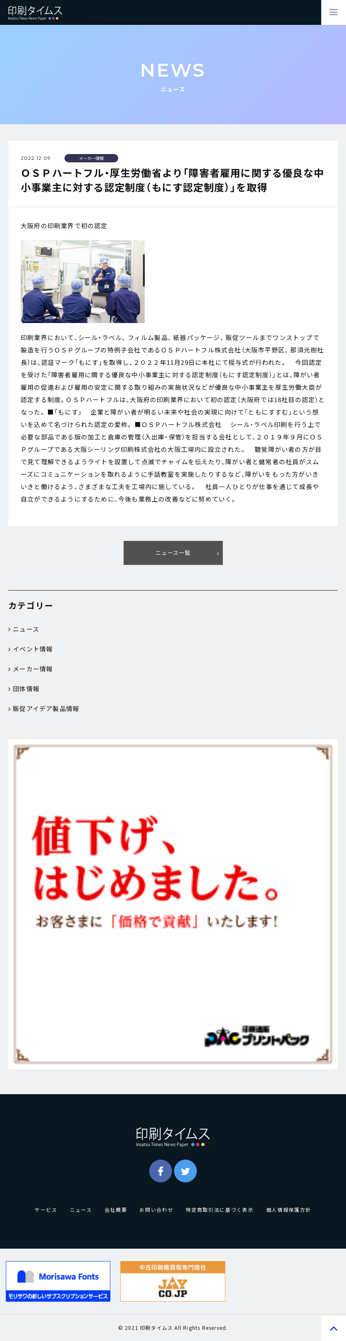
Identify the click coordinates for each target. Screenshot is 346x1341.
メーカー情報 (30, 668)
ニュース (23, 629)
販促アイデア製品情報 (43, 708)
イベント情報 (30, 649)
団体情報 (24, 688)
